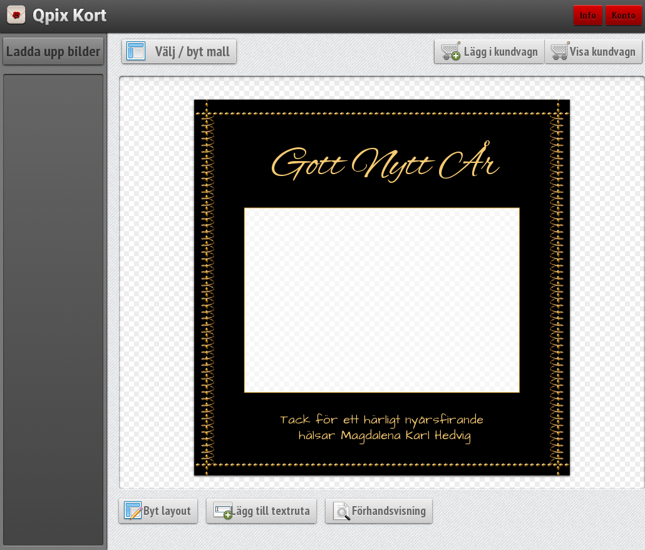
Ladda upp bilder (53, 51)
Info (588, 15)
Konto (624, 15)
